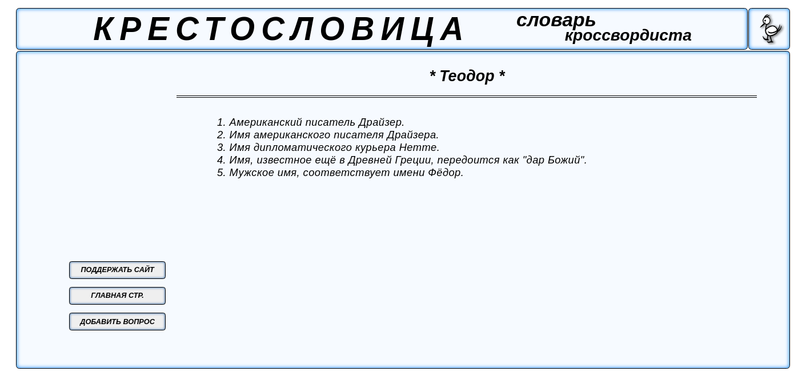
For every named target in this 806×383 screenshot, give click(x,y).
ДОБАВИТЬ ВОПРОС (117, 322)
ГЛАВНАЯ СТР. (117, 296)
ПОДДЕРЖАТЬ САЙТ (117, 270)
